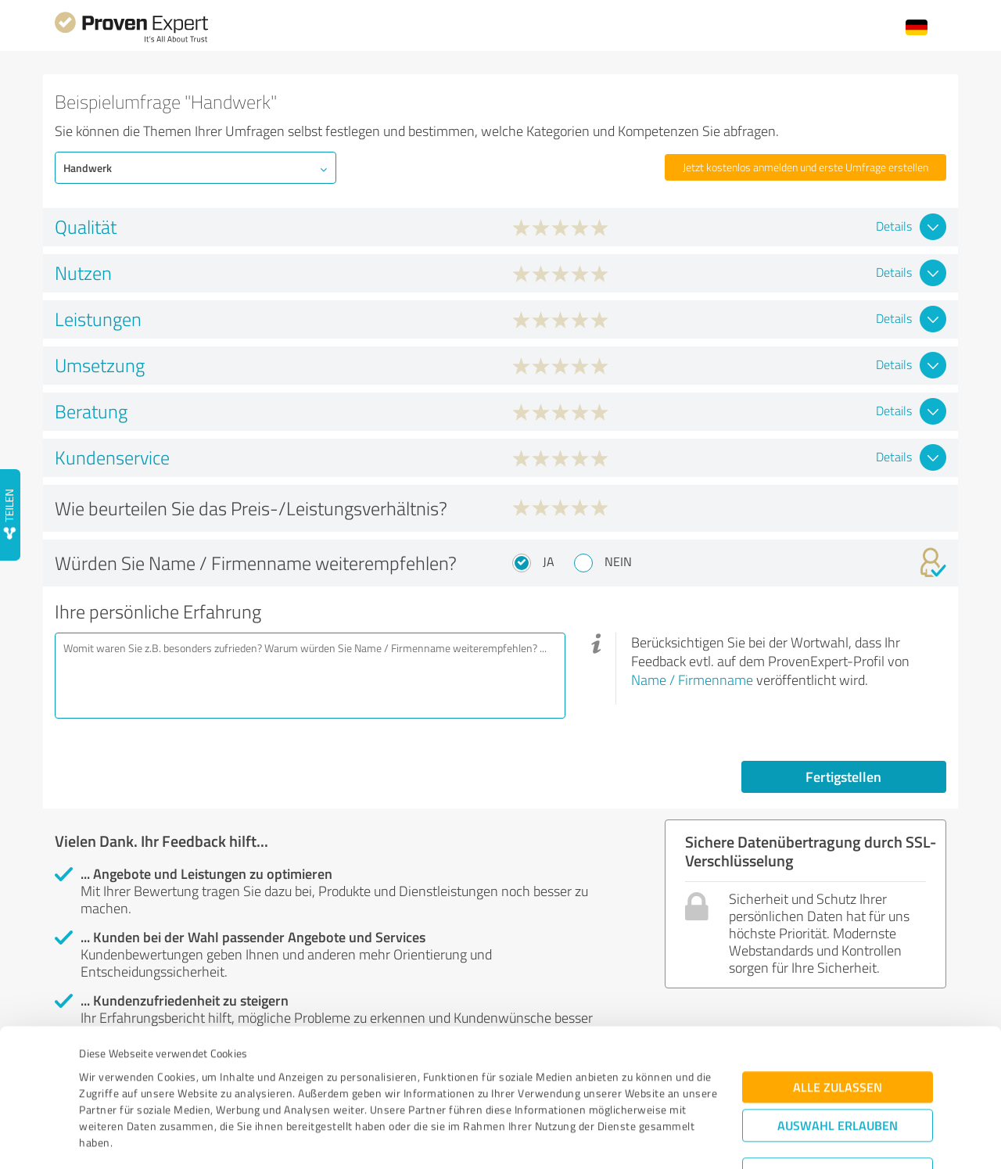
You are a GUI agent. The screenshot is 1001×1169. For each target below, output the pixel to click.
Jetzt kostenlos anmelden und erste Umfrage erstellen (805, 167)
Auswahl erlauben (837, 1046)
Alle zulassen (837, 1008)
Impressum (107, 1095)
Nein (618, 561)
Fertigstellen (843, 776)
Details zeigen (610, 1139)
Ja (548, 561)
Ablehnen (838, 1094)
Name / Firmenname (692, 679)
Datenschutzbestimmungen (212, 1095)
